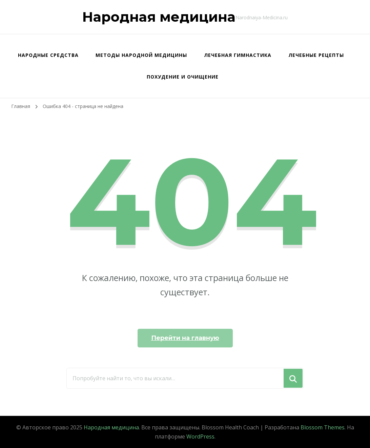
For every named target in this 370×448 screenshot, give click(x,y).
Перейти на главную (185, 338)
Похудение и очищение (183, 76)
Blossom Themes (323, 427)
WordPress (200, 436)
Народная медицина (158, 16)
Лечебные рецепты (316, 55)
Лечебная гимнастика (237, 55)
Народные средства (48, 55)
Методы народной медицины (141, 55)
